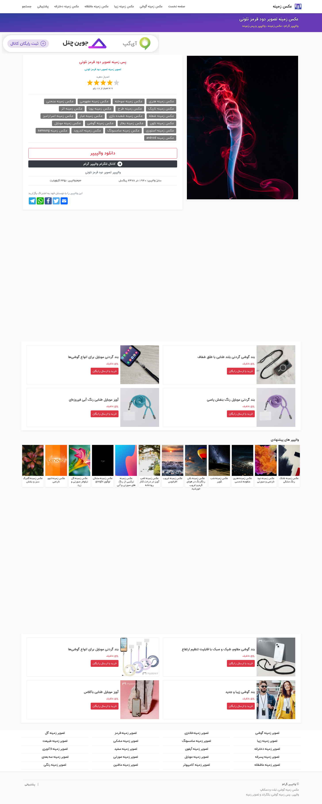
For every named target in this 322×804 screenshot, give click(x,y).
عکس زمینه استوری (160, 130)
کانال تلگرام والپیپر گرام (102, 164)
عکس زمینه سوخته (128, 101)
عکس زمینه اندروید (87, 130)
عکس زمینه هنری (161, 101)
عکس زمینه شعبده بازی (126, 116)
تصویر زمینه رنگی (55, 765)
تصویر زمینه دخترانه (267, 749)
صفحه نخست (176, 6)
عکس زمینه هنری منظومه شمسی (242, 480)
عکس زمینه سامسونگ (123, 130)
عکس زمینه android (160, 138)
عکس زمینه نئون (162, 123)
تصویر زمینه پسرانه (267, 757)
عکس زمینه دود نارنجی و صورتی (265, 480)
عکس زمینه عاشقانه (96, 6)
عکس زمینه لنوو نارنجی (56, 480)
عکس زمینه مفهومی (94, 101)
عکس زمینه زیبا (124, 6)
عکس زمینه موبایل (67, 123)
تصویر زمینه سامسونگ (196, 741)
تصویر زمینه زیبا (267, 741)
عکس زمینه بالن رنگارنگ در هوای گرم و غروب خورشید (196, 483)
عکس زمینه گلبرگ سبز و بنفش (33, 480)
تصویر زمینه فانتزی (196, 733)
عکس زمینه (282, 6)
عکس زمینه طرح (130, 109)
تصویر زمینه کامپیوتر (196, 765)
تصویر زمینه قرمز (126, 733)
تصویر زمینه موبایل (196, 757)
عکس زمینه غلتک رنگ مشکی (289, 480)
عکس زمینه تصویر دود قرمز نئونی (269, 19)
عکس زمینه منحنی (60, 101)
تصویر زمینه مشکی (125, 741)
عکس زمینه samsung (52, 130)
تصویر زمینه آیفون (196, 749)
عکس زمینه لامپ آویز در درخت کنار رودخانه (149, 481)
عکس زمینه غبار (91, 116)
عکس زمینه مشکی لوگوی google (103, 480)
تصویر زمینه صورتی (125, 757)
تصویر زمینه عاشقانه (267, 765)
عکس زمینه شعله (161, 116)
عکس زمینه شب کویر (219, 480)
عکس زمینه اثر (71, 109)
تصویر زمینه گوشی (267, 733)
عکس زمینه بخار (132, 123)
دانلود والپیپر (102, 153)
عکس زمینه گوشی (151, 6)
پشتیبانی (42, 6)
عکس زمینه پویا (100, 109)
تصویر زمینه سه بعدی (55, 757)
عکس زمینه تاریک (161, 109)
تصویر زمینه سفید (125, 749)
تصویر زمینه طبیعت (54, 741)
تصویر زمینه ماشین (125, 765)
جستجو (26, 6)
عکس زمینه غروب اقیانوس (172, 480)
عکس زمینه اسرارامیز (58, 116)
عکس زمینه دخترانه (66, 6)
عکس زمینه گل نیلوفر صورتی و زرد (79, 481)
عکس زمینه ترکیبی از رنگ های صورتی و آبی (126, 481)
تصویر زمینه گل (55, 733)
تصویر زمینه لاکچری (55, 749)
